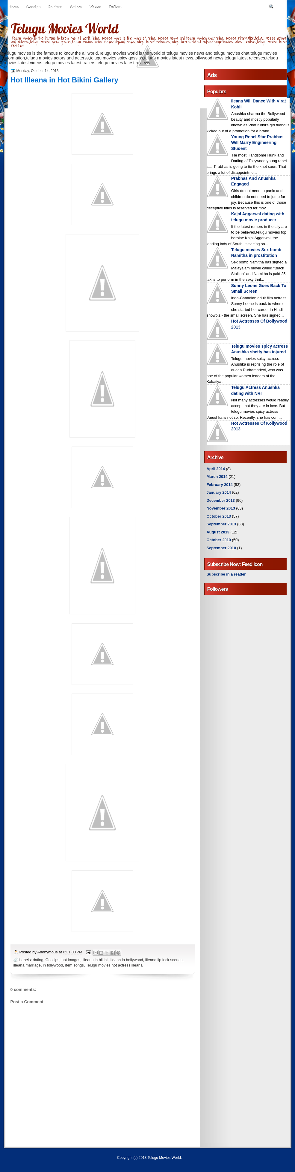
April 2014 (216, 469)
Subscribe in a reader (226, 574)
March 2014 (217, 476)
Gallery (76, 6)
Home (14, 6)
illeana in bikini (95, 960)
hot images (70, 960)
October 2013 (219, 516)
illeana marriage (27, 965)
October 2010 (219, 540)
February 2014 (220, 484)
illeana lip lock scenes (163, 960)
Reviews (55, 6)
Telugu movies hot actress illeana (114, 965)
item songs (74, 965)
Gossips (33, 6)
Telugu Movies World (64, 28)
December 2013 (221, 500)
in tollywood (53, 965)
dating (38, 960)
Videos (95, 6)
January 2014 (219, 492)
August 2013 (218, 532)
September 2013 (221, 524)
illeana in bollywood (126, 960)
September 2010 (221, 548)
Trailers (115, 6)
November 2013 (221, 508)
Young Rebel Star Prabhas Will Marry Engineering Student (257, 142)
